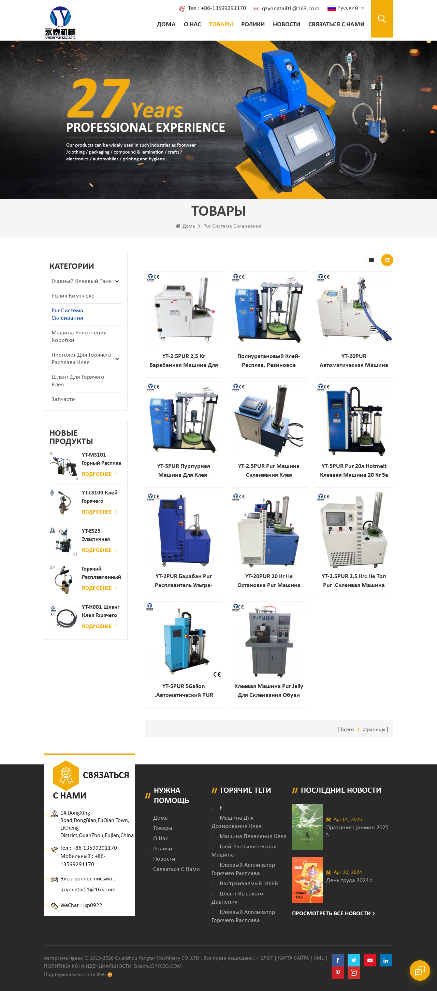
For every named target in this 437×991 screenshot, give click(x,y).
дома (160, 818)
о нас (192, 24)
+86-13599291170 (95, 848)
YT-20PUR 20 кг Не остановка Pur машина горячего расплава (269, 581)
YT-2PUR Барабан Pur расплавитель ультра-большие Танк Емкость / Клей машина (184, 581)
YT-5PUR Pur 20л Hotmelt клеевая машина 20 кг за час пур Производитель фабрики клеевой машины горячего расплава (354, 471)
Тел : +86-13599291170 (217, 8)
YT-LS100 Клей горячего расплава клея (100, 497)
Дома (166, 24)
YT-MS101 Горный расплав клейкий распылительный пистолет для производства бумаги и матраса (102, 460)
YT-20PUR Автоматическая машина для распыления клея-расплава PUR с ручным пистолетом (354, 361)
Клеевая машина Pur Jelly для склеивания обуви (268, 691)
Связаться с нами (336, 24)
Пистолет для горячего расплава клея (82, 359)
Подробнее (99, 474)
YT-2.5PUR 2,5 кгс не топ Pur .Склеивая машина (354, 581)
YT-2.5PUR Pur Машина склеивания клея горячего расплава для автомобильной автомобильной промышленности (269, 471)
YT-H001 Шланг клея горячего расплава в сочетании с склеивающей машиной (100, 612)
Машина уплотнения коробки (79, 337)
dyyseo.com (166, 966)
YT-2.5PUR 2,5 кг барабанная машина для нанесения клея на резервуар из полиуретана (183, 361)
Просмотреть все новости (331, 913)
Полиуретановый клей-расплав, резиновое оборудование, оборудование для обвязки (268, 361)
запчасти (63, 399)
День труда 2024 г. (350, 880)
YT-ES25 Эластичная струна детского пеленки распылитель (98, 536)
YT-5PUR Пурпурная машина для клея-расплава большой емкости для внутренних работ (183, 471)
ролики (253, 24)
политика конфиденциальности (87, 966)
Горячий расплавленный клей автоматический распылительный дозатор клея (102, 573)
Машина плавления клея (253, 836)
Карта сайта (293, 958)
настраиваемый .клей (249, 883)
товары (162, 828)
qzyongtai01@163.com (290, 8)
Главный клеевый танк (82, 281)
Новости (286, 24)
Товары (221, 24)
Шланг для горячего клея (78, 381)
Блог (266, 958)
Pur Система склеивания (232, 226)
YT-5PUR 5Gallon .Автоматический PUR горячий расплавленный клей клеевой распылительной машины (184, 691)
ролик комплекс (73, 296)
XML (319, 958)
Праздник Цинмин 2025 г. (357, 831)
